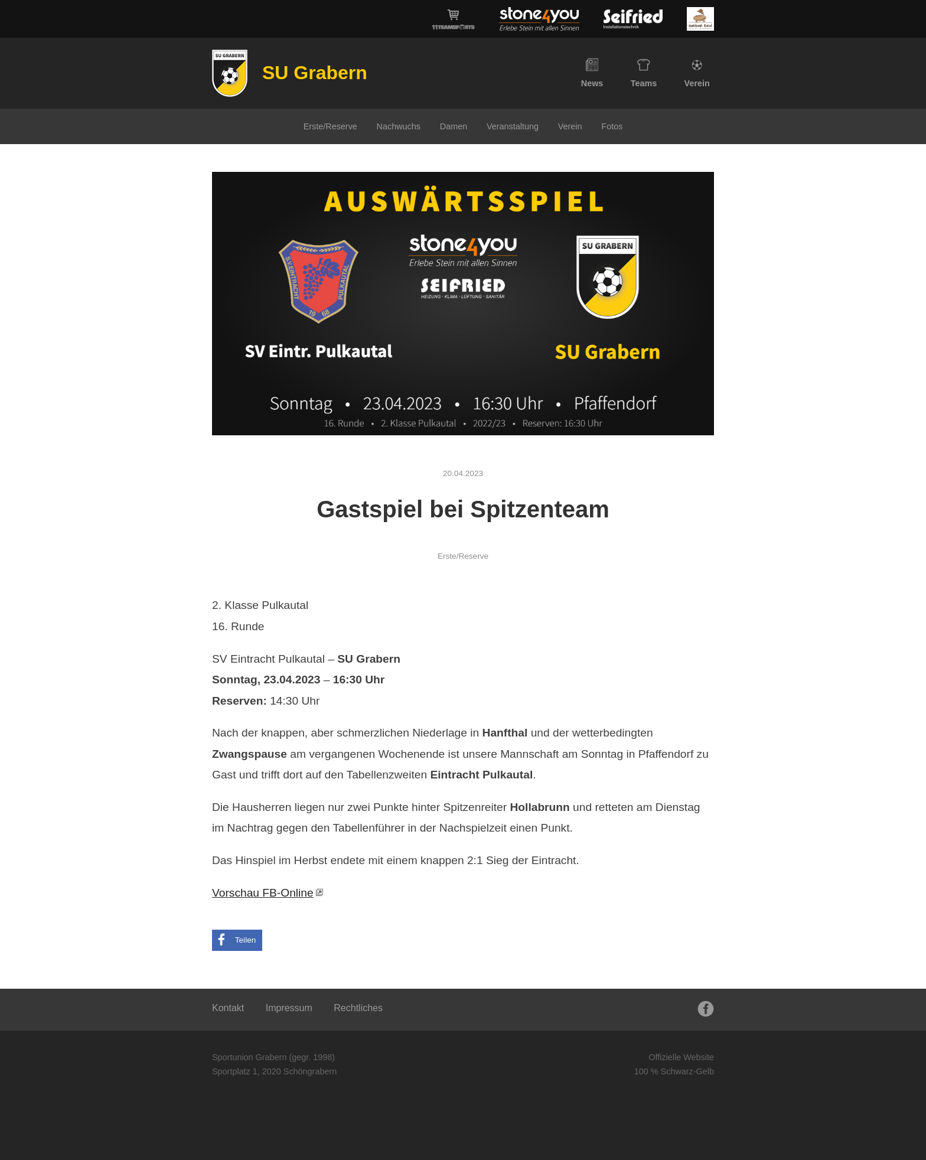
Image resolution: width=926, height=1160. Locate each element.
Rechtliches (358, 1008)
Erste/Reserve (330, 126)
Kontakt (228, 1008)
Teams (644, 73)
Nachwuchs (398, 126)
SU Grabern (314, 72)
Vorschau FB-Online (263, 893)
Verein (697, 73)
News (592, 73)
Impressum (289, 1008)
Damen (453, 126)
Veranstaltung (513, 126)
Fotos (611, 126)
